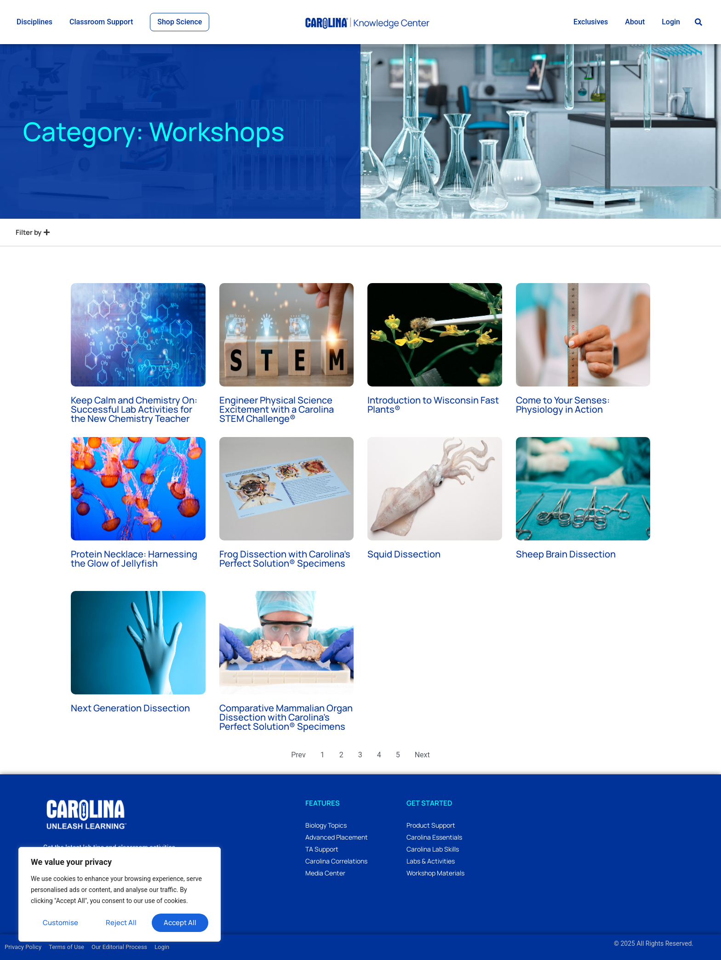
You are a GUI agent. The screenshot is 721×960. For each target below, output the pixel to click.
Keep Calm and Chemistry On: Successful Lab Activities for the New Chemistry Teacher (134, 409)
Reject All (121, 922)
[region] (119, 894)
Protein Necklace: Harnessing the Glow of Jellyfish (134, 558)
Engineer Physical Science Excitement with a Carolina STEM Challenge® (276, 409)
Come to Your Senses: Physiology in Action (563, 404)
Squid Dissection (404, 554)
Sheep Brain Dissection (566, 554)
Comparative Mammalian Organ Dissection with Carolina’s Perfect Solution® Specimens (286, 717)
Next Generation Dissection (130, 708)
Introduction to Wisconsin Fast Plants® (433, 404)
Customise (60, 922)
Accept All (180, 922)
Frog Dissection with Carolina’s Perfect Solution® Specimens (284, 558)
